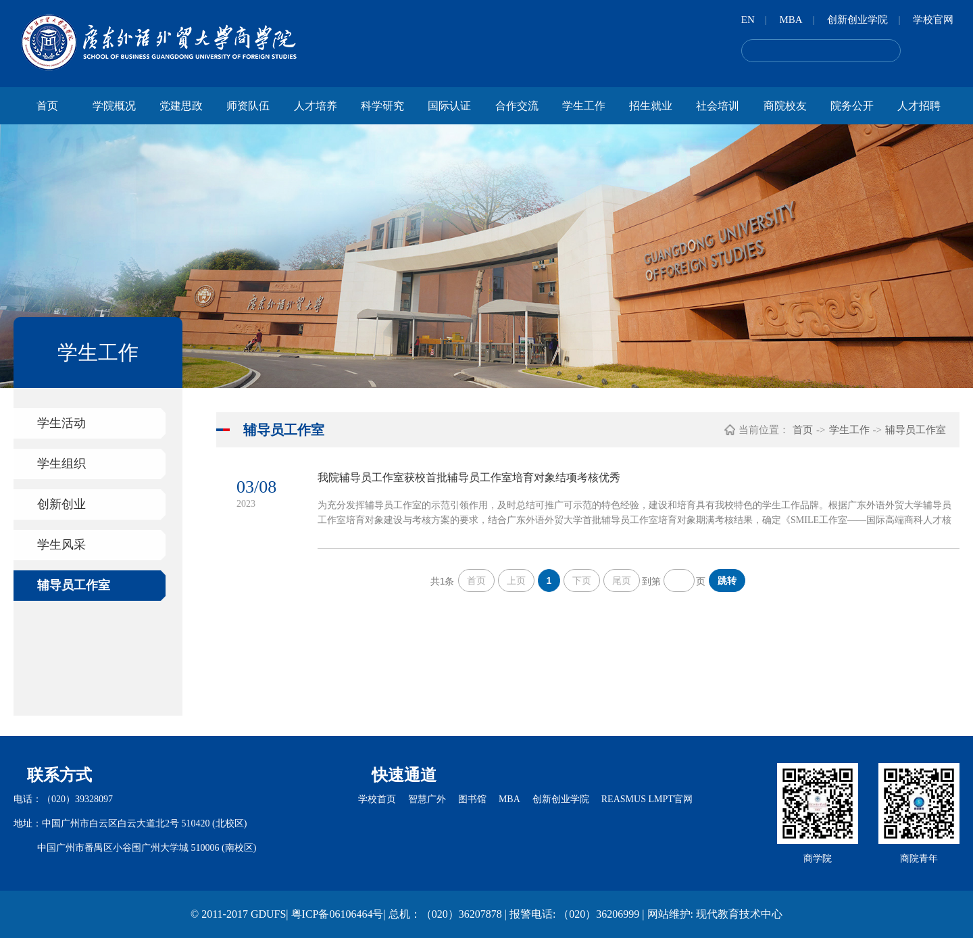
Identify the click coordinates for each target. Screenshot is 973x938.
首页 (47, 106)
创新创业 (61, 504)
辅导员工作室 (73, 585)
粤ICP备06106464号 (337, 914)
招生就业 (650, 106)
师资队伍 (248, 106)
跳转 (727, 580)
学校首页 (377, 799)
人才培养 (315, 106)
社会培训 (717, 106)
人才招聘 (919, 106)
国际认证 (449, 106)
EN (748, 19)
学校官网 (933, 19)
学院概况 (114, 106)
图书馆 (472, 799)
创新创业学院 (857, 19)
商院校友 (785, 106)
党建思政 (181, 106)
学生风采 (61, 544)
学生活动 (61, 423)
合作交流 (517, 106)
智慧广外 (427, 799)
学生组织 (61, 463)
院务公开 (852, 106)
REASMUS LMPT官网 (647, 799)
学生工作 (583, 106)
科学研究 (382, 106)
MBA (790, 19)
